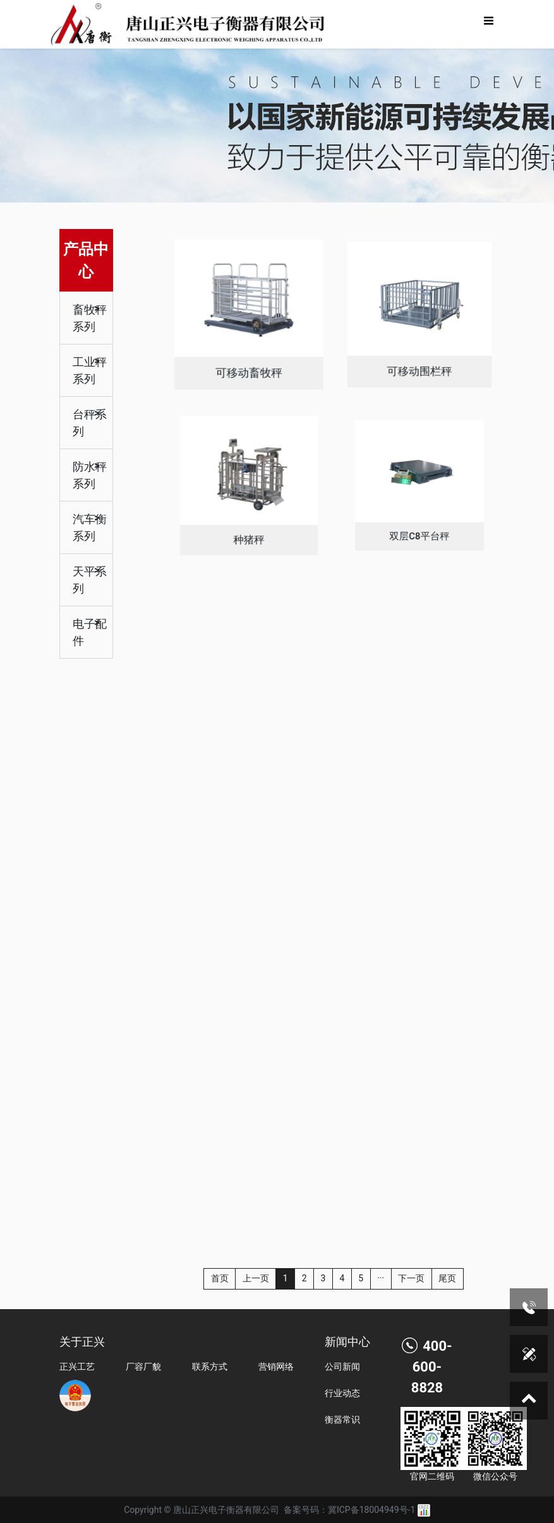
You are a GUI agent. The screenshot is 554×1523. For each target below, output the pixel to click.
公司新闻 (342, 1366)
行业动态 (342, 1393)
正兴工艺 (77, 1366)
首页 (220, 1278)
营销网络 (276, 1366)
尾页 (447, 1278)
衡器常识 (342, 1419)
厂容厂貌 (143, 1366)
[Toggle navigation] (488, 24)
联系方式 (209, 1366)
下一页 (411, 1278)
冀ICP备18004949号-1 (371, 1510)
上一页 (256, 1278)
